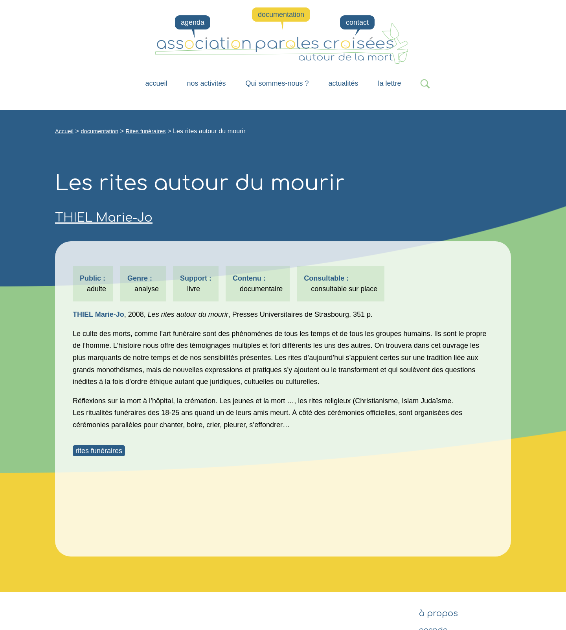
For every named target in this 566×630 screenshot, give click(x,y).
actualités (343, 83)
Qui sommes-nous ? (277, 83)
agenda (192, 22)
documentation (281, 14)
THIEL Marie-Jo (104, 217)
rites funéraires (98, 451)
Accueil (156, 83)
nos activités (206, 83)
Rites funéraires (146, 131)
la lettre (389, 83)
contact (357, 22)
